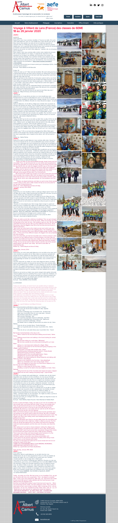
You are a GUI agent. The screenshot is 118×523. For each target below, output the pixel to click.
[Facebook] (94, 5)
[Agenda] (87, 17)
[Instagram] (102, 5)
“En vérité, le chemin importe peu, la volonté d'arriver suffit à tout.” (35, 16)
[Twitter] (98, 5)
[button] (31, 23)
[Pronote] (68, 17)
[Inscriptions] (78, 17)
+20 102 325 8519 (46, 514)
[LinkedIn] (91, 5)
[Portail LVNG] (98, 17)
